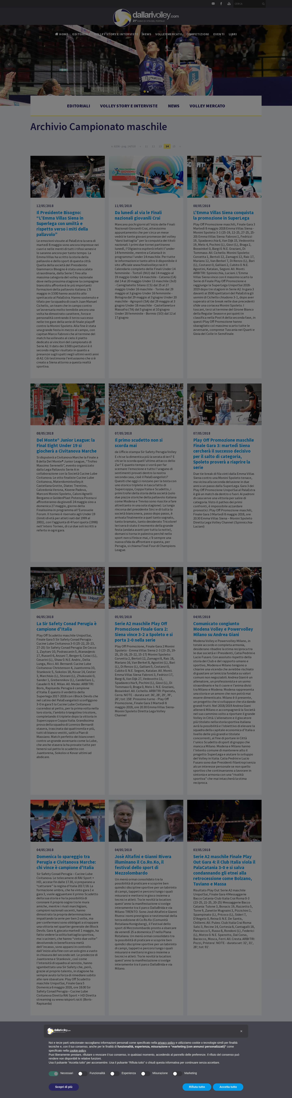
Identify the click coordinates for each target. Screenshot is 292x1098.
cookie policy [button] (78, 1050)
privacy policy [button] (166, 1042)
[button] (241, 1031)
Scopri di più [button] (63, 1086)
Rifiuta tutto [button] (197, 1086)
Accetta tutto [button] (228, 1086)
